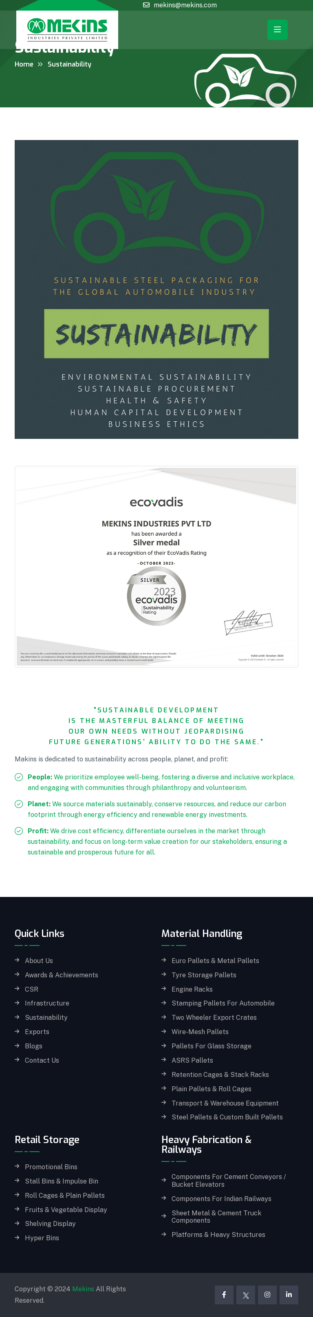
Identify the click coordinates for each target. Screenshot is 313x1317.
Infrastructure (47, 1003)
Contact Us (42, 1060)
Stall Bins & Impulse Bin (61, 1181)
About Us (39, 961)
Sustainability (46, 1017)
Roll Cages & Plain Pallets (65, 1195)
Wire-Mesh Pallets (200, 1032)
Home (24, 64)
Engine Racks (192, 989)
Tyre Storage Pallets (204, 975)
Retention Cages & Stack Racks (220, 1075)
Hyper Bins (42, 1238)
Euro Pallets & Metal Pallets (215, 961)
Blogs (33, 1046)
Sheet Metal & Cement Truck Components (216, 1217)
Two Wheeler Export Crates (214, 1017)
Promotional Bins (51, 1167)
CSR (31, 989)
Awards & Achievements (61, 975)
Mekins (83, 1289)
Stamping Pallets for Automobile (223, 1003)
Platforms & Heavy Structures (218, 1235)
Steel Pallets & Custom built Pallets (227, 1117)
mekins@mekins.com (185, 5)
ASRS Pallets (192, 1060)
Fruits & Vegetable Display (66, 1210)
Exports (37, 1032)
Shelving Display (50, 1224)
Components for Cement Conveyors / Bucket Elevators (229, 1180)
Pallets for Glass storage (211, 1046)
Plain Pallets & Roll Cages (211, 1089)
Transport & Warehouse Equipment (225, 1103)
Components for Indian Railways (221, 1199)
